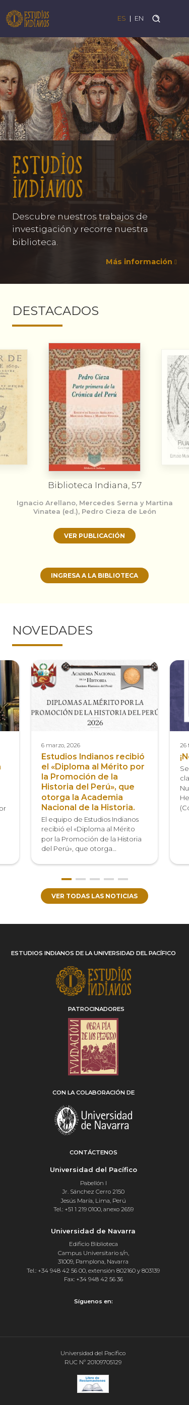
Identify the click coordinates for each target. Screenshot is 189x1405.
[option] (94, 155)
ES (121, 18)
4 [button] (109, 879)
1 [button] (66, 879)
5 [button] (123, 879)
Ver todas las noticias (94, 896)
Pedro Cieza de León (119, 511)
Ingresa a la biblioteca (94, 575)
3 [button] (95, 879)
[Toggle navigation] (175, 18)
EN (139, 18)
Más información (139, 261)
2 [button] (81, 879)
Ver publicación (94, 535)
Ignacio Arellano (46, 503)
